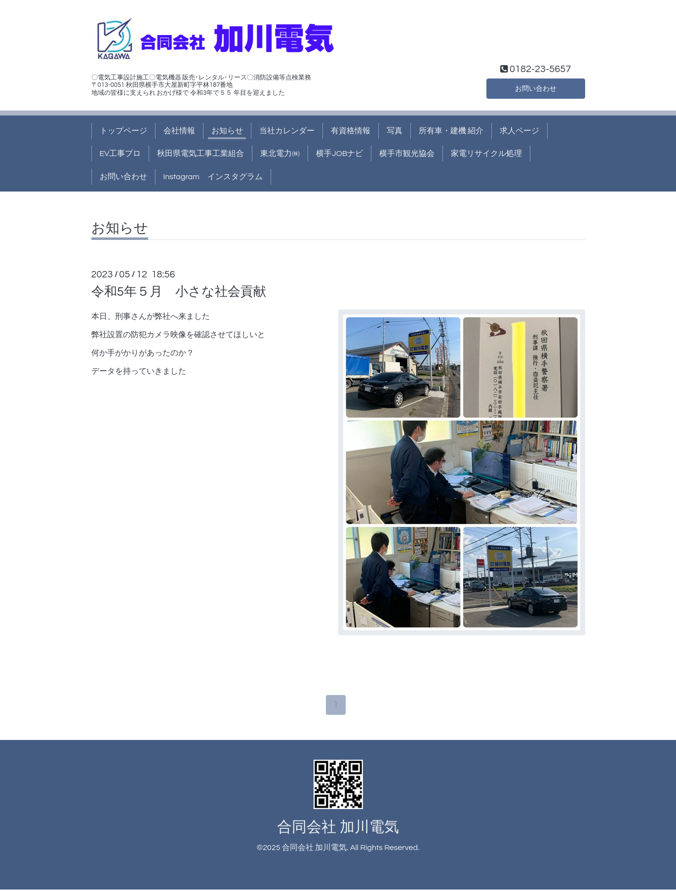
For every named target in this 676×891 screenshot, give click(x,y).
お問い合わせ (535, 87)
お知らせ (227, 131)
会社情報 (179, 131)
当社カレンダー (287, 131)
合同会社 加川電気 (337, 828)
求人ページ (519, 131)
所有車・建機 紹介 (451, 131)
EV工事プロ (120, 153)
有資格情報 (350, 131)
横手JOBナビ (339, 153)
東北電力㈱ (280, 153)
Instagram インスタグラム (213, 177)
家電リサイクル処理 (486, 153)
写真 (394, 131)
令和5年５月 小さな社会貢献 (178, 291)
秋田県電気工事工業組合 (200, 153)
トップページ (123, 131)
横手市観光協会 (407, 153)
